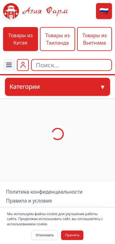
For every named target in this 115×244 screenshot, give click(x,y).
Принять (72, 235)
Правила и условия (29, 201)
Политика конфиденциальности (44, 192)
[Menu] (9, 65)
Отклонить (45, 235)
